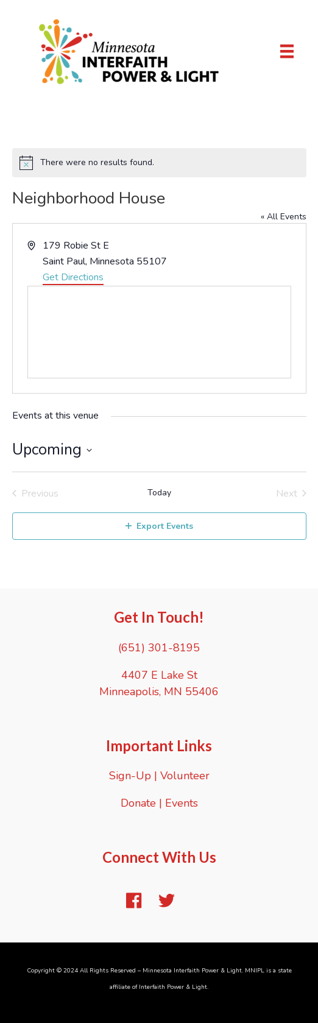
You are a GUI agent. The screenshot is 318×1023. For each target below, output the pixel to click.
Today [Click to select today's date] (159, 492)
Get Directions (73, 277)
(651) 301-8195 (159, 647)
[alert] (159, 162)
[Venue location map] (159, 332)
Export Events (159, 526)
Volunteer (185, 775)
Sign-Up (130, 775)
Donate (138, 803)
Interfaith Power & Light (173, 987)
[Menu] (287, 51)
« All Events (283, 216)
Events (181, 803)
